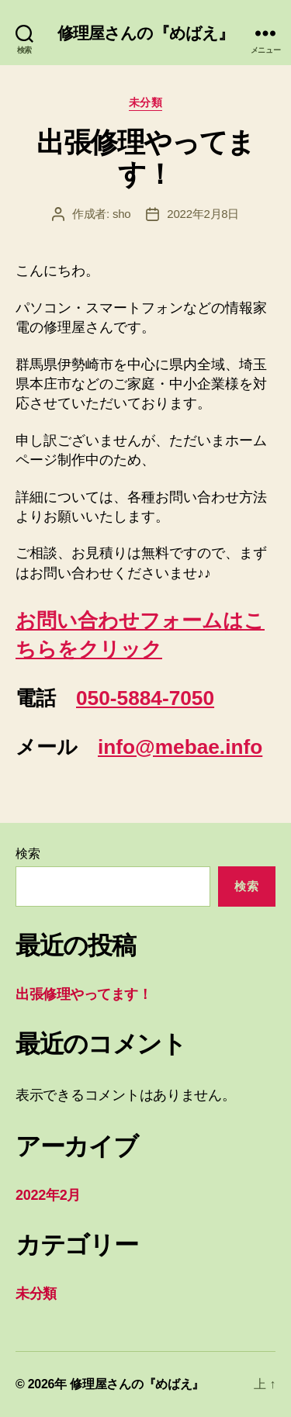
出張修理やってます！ (145, 158)
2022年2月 (48, 1195)
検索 (28, 853)
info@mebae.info (180, 747)
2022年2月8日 (203, 213)
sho (121, 213)
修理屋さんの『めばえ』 (145, 33)
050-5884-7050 (145, 698)
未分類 (146, 102)
